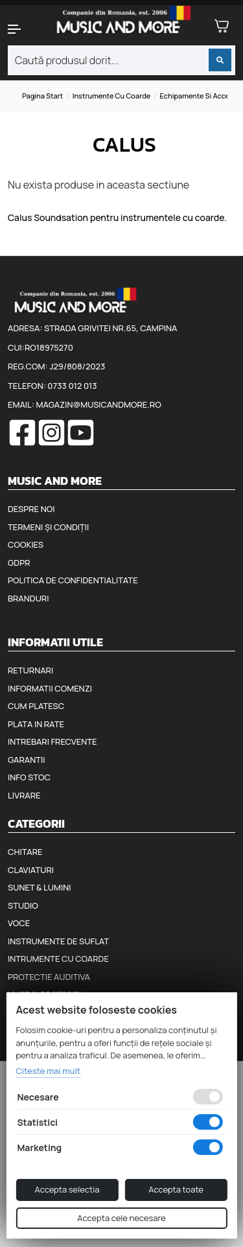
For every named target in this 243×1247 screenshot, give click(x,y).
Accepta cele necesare (121, 1218)
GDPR (19, 562)
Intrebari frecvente (52, 741)
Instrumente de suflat (58, 941)
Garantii (26, 759)
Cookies (25, 544)
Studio (23, 905)
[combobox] (121, 60)
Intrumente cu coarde (58, 958)
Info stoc (29, 777)
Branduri (28, 598)
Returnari (30, 670)
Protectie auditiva (49, 977)
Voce (19, 923)
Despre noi (31, 509)
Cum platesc (36, 706)
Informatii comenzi (50, 688)
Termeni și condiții (48, 527)
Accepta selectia (66, 1189)
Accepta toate (175, 1189)
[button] (20, 29)
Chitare (25, 851)
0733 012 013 (72, 385)
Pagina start (42, 95)
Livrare (24, 795)
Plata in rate (36, 724)
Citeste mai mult (48, 1071)
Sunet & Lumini (39, 887)
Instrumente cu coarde (112, 95)
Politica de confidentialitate (73, 580)
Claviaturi (31, 870)
